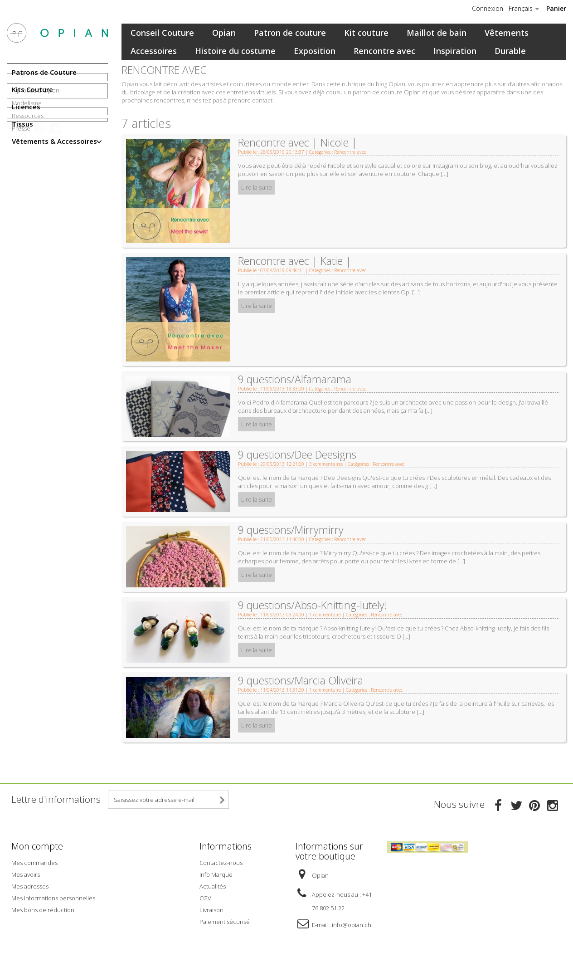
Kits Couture (32, 89)
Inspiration (454, 50)
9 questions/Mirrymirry (291, 530)
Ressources (28, 199)
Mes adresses (30, 885)
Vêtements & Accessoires (54, 141)
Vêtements (507, 32)
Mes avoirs (25, 873)
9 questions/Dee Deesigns (297, 454)
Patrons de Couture (44, 72)
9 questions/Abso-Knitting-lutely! (312, 605)
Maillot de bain (436, 32)
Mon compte (37, 846)
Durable (510, 50)
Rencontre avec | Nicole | (297, 142)
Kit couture (366, 32)
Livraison (211, 908)
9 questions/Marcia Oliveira (300, 680)
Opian (224, 32)
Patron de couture (290, 32)
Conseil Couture (162, 32)
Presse (21, 212)
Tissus (22, 123)
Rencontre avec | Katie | (294, 261)
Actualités (212, 885)
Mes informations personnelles (53, 897)
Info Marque (216, 873)
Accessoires (154, 50)
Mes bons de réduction (42, 908)
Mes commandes (34, 861)
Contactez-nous (221, 861)
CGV (205, 897)
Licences (26, 106)
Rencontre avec (384, 50)
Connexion (487, 9)
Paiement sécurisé (224, 920)
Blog (17, 242)
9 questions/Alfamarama (294, 379)
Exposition (314, 50)
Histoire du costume (235, 50)
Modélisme (27, 186)
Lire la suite (256, 187)
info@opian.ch (351, 923)
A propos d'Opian (35, 174)
